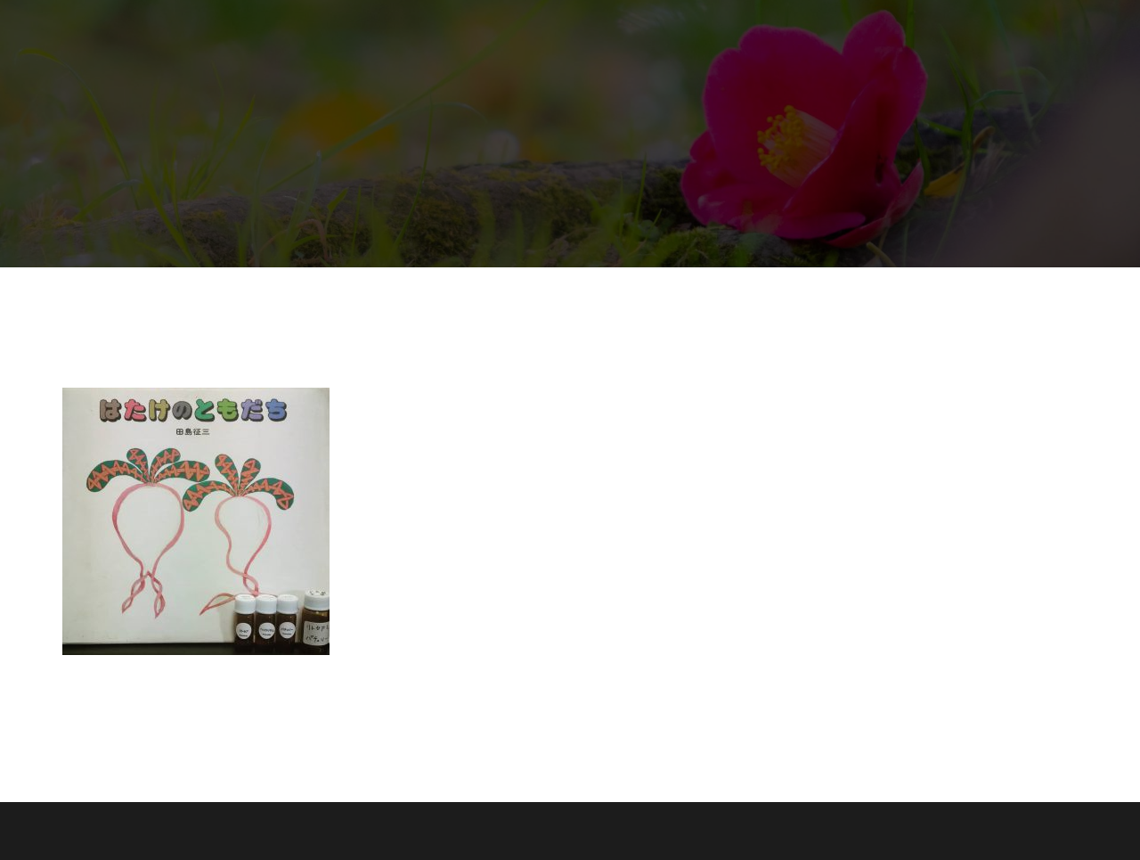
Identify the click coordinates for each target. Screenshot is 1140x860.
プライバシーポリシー (758, 55)
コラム (939, 30)
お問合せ (647, 55)
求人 (584, 55)
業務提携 (671, 30)
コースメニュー (765, 30)
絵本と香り (865, 30)
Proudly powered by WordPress (150, 830)
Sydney (313, 830)
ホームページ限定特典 (484, 55)
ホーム (441, 30)
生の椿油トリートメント (553, 30)
